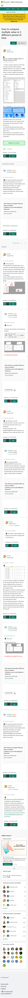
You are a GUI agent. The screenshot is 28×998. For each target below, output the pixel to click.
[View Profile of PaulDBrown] (9, 170)
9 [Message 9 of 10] (7, 300)
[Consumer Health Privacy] (14, 994)
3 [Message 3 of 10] (8, 821)
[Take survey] (8, 864)
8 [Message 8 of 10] (9, 542)
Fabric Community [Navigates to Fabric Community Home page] (16, 2)
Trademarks (3, 988)
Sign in (13, 8)
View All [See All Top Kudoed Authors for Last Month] (5, 939)
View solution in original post (10, 225)
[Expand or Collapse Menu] (2, 5)
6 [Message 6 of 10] (7, 437)
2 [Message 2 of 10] (7, 230)
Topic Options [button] (21, 43)
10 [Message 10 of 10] (8, 397)
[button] (13, 43)
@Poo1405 (9, 325)
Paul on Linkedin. (8, 213)
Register (8, 8)
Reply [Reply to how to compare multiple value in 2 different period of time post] (13, 156)
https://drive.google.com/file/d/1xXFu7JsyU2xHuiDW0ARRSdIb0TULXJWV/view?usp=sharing (14, 814)
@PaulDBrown (10, 263)
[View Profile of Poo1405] (9, 50)
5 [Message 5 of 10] (8, 700)
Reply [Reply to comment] (13, 233)
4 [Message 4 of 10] (7, 613)
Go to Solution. (16, 143)
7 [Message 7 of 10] (8, 508)
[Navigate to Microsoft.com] (5, 2)
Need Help (9, 148)
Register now (14, 21)
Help (18, 8)
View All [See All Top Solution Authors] (5, 908)
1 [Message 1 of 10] (7, 152)
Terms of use (3, 986)
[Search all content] (16, 12)
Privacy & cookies (4, 984)
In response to (12, 317)
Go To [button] (23, 8)
